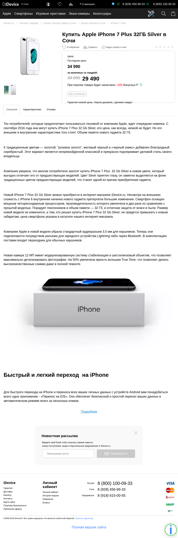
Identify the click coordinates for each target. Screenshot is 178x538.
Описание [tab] (11, 109)
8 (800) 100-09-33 (164, 4)
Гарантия (7, 488)
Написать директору (84, 518)
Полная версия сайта (89, 527)
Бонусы (46, 502)
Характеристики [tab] (32, 109)
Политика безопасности (14, 505)
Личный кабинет (50, 492)
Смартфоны (23, 13)
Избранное (48, 499)
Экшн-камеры (79, 13)
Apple (7, 13)
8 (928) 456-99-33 (131, 4)
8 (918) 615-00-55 (112, 495)
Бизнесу (7, 495)
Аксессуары (102, 13)
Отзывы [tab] (51, 109)
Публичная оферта (12, 509)
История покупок (51, 495)
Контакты (8, 498)
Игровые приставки (51, 13)
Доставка (8, 491)
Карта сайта (9, 502)
